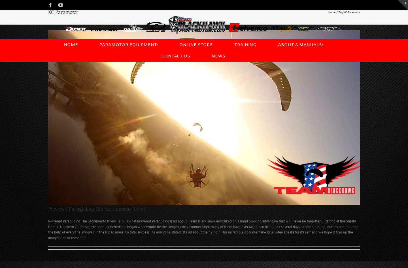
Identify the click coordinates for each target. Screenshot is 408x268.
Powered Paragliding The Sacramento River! (96, 209)
